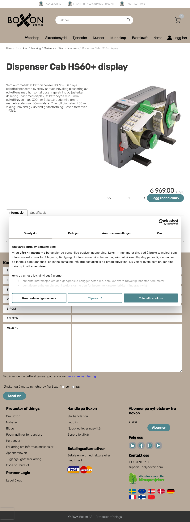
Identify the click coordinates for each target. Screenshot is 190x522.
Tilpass (95, 298)
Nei (76, 387)
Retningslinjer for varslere (24, 434)
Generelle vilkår (78, 434)
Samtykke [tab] (30, 233)
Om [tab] (159, 233)
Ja (65, 387)
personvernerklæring (81, 376)
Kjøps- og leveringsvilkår (84, 428)
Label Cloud (14, 480)
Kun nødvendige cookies (39, 298)
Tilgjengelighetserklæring (23, 459)
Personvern (14, 440)
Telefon (12, 318)
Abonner (159, 427)
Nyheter (11, 422)
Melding (12, 328)
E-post (11, 308)
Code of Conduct (17, 465)
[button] (178, 20)
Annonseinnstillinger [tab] (116, 233)
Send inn (14, 396)
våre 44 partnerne (32, 252)
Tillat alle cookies (151, 298)
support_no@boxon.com (146, 467)
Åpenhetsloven (16, 453)
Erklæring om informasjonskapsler (29, 447)
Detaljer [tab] (73, 233)
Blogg (10, 428)
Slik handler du (77, 416)
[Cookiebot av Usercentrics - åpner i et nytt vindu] (161, 222)
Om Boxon (13, 416)
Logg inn (73, 422)
